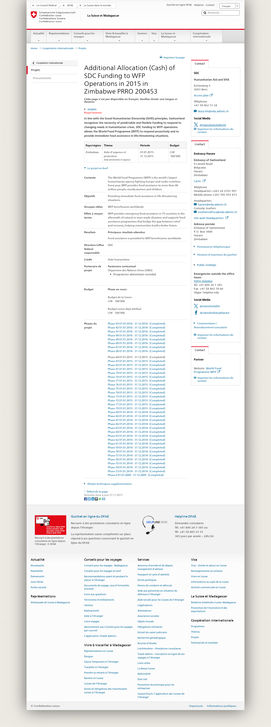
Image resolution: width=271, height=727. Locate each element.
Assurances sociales (148, 616)
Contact (198, 63)
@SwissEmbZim (210, 306)
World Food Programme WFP (207, 370)
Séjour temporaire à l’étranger (101, 662)
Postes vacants (38, 587)
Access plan (203, 95)
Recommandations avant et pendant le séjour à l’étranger (106, 578)
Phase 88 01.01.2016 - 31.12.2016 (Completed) (136, 343)
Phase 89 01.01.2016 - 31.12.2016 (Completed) (136, 339)
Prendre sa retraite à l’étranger (101, 672)
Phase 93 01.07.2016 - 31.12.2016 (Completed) (136, 323)
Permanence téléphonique (213, 246)
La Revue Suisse (146, 668)
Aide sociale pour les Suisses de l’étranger (161, 599)
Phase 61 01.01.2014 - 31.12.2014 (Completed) (136, 443)
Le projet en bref (97, 168)
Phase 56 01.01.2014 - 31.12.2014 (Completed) (136, 459)
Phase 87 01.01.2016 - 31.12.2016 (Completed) (136, 347)
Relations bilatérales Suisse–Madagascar (213, 602)
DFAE (70, 5)
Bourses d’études (147, 643)
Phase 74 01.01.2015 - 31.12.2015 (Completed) (136, 392)
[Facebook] (86, 498)
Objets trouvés (146, 621)
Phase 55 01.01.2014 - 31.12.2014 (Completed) (136, 463)
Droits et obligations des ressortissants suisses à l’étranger (105, 691)
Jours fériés (37, 581)
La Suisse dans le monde (97, 5)
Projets (195, 637)
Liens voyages (91, 621)
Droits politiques (147, 580)
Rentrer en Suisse (93, 678)
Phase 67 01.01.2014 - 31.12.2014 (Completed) (136, 420)
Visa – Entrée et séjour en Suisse (209, 565)
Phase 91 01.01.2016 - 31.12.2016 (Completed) (136, 331)
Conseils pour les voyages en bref (102, 571)
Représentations (59, 37)
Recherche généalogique (152, 637)
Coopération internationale (206, 37)
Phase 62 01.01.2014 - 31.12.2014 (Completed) (136, 439)
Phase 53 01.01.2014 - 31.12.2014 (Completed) (136, 471)
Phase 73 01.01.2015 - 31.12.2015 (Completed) (136, 396)
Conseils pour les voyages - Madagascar (106, 565)
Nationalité (144, 674)
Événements (37, 576)
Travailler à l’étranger (96, 667)
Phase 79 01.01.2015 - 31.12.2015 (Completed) (136, 373)
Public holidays (206, 265)
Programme (197, 626)
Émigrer (88, 656)
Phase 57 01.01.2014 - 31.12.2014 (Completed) (136, 455)
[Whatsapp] (100, 498)
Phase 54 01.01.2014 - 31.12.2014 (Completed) (136, 467)
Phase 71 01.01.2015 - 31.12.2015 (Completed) (136, 404)
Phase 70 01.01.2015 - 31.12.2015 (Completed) (136, 408)
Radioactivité (91, 610)
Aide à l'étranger (93, 616)
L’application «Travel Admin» (100, 636)
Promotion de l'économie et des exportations (209, 609)
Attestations (144, 610)
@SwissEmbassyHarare (214, 313)
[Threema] (96, 498)
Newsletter (37, 571)
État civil (142, 679)
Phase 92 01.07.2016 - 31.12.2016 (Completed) (136, 327)
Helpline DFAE (185, 516)
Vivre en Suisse (199, 576)
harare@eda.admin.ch (212, 204)
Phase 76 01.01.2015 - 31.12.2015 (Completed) (136, 384)
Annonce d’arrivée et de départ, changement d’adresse (155, 567)
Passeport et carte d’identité (153, 574)
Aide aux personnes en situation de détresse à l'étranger (157, 593)
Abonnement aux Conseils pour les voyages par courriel (108, 628)
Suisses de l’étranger (95, 683)
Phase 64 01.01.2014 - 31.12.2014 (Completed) (136, 432)
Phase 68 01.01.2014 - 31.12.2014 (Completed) (136, 416)
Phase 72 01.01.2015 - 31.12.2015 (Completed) (136, 400)
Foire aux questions (95, 594)
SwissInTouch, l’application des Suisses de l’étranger (161, 695)
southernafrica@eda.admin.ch (217, 212)
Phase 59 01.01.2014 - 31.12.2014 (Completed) (136, 447)
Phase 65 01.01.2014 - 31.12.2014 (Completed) (136, 428)
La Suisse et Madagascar (174, 37)
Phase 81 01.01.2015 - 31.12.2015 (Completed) (136, 369)
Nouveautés (37, 565)
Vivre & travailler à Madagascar (119, 37)
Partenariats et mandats (204, 642)
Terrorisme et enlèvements (99, 599)
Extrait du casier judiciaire (152, 632)
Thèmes (195, 631)
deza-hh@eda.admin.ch (213, 111)
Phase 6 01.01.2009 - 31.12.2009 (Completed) (136, 475)
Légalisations (145, 605)
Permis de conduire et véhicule (155, 585)
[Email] (103, 498)
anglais (92, 109)
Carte (200, 181)
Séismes (88, 605)
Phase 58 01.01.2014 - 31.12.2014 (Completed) (136, 451)
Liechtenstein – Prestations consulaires (159, 648)
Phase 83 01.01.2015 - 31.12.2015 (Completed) (136, 361)
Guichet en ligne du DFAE (90, 516)
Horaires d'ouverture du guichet (217, 254)
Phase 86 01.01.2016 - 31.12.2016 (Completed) (136, 351)
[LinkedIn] (93, 498)
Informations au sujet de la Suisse (210, 581)
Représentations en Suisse (98, 651)
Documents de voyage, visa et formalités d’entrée (106, 587)
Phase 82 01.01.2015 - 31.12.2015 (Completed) (136, 365)
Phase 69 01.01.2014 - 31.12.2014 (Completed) (136, 412)
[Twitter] (89, 498)
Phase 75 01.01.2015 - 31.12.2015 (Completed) (136, 388)
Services (142, 37)
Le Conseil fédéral (47, 5)
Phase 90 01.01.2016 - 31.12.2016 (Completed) (136, 335)
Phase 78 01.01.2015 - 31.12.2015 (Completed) (136, 377)
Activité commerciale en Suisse (208, 587)
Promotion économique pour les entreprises (156, 686)
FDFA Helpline (203, 281)
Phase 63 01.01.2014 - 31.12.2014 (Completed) (136, 436)
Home (34, 48)
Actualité (38, 37)
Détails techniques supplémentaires (109, 483)
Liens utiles (144, 663)
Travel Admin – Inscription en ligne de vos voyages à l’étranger (161, 656)
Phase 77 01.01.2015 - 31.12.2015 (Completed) (136, 380)
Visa (154, 37)
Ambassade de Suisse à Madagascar (50, 602)
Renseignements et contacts (206, 571)
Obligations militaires (150, 626)
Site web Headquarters (211, 218)
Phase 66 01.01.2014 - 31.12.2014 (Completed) (136, 424)
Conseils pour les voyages (87, 37)
